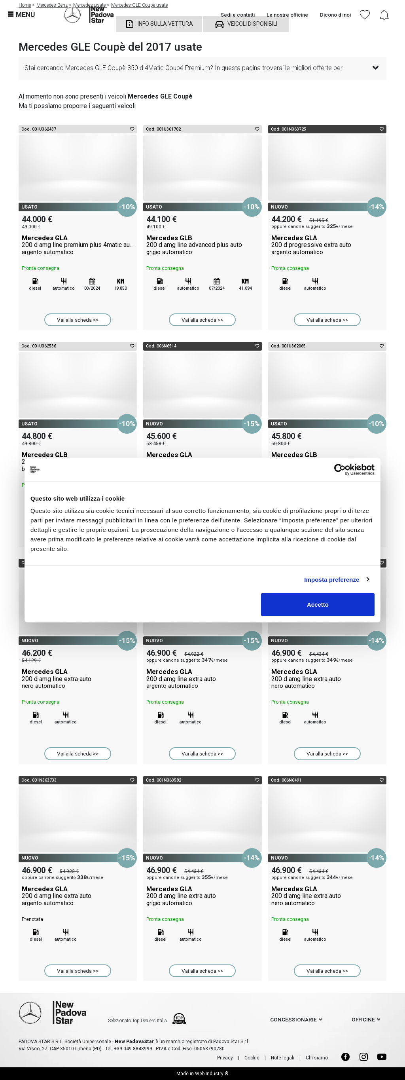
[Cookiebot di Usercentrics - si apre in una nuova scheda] (340, 469)
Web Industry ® (212, 1073)
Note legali (282, 1058)
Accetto (318, 604)
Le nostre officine (287, 15)
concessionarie (293, 1019)
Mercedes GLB (202, 245)
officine (363, 1019)
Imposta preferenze (331, 579)
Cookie (251, 1058)
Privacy (225, 1058)
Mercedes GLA (78, 245)
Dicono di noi (335, 15)
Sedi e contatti (238, 15)
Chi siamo (317, 1058)
